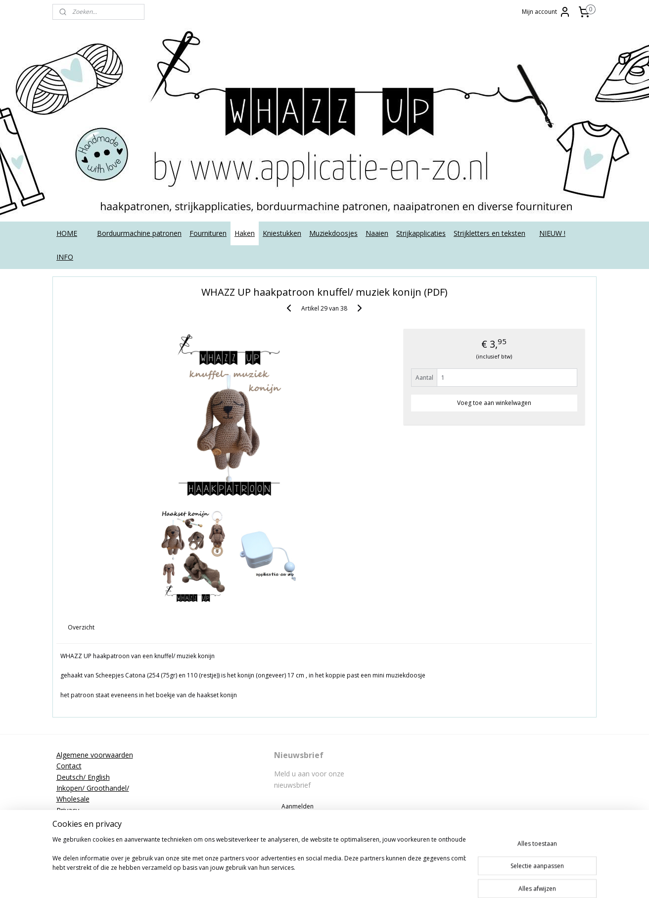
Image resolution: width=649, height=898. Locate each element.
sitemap (321, 880)
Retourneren (76, 821)
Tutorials (70, 843)
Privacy (67, 810)
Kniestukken (282, 233)
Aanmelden (297, 806)
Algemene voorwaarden (94, 755)
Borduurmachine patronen (139, 233)
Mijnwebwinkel (467, 880)
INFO (64, 257)
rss (342, 880)
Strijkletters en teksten (489, 233)
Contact (69, 765)
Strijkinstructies (80, 832)
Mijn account (546, 12)
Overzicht (81, 627)
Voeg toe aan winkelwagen (494, 403)
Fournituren (208, 233)
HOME (66, 233)
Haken (244, 233)
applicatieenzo (519, 755)
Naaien (377, 233)
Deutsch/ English (83, 777)
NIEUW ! (552, 233)
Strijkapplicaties (421, 233)
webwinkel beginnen (380, 880)
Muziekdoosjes (333, 233)
